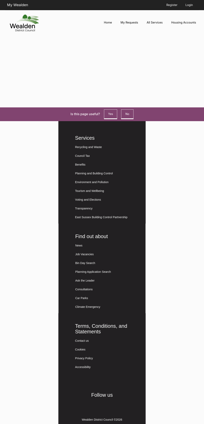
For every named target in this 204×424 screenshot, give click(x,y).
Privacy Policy (84, 358)
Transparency (83, 208)
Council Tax (82, 155)
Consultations (84, 289)
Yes (110, 114)
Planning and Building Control (94, 173)
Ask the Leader (85, 280)
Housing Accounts (183, 22)
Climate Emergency (87, 306)
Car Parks (81, 298)
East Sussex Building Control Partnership (101, 217)
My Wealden (17, 5)
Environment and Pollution (92, 182)
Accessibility (83, 367)
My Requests (129, 22)
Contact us (82, 340)
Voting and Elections (88, 199)
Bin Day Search (85, 263)
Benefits (80, 164)
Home (108, 22)
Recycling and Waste (88, 147)
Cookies (80, 349)
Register (172, 5)
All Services (155, 22)
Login (189, 5)
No (127, 114)
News (78, 245)
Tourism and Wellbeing (89, 190)
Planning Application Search (93, 271)
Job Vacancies (84, 254)
